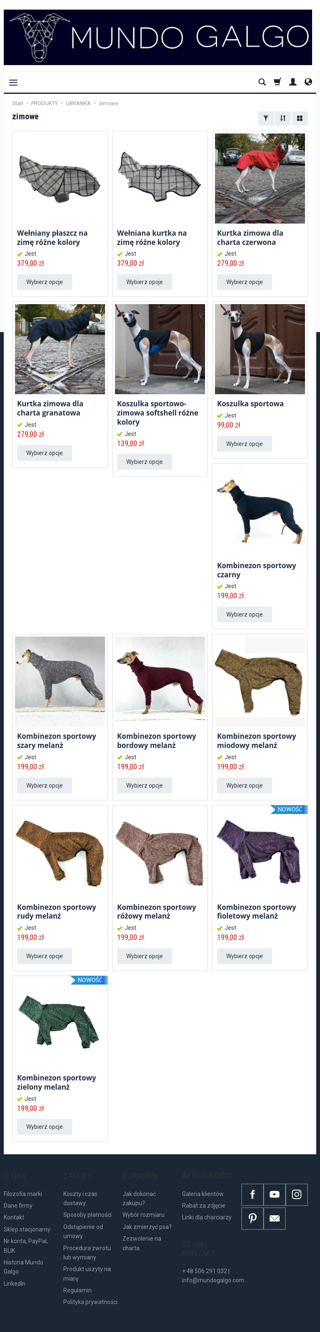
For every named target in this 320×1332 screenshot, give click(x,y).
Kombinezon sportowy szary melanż (56, 737)
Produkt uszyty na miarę (87, 1259)
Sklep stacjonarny (27, 1214)
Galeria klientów (203, 1178)
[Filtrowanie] (266, 118)
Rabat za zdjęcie (203, 1190)
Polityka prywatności (90, 1287)
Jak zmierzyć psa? (147, 1211)
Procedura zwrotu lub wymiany (87, 1237)
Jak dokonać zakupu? (139, 1183)
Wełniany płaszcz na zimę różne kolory (52, 237)
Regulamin (77, 1275)
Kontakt (14, 1202)
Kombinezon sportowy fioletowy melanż (256, 906)
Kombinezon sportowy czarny (256, 567)
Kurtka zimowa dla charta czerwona (250, 237)
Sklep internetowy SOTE (291, 1323)
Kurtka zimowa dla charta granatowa (50, 406)
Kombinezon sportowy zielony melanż (56, 1076)
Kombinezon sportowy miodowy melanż (256, 737)
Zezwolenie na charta (141, 1228)
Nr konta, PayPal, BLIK (26, 1231)
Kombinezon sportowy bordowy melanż (156, 737)
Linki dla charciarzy (207, 1202)
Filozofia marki (23, 1178)
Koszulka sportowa (250, 402)
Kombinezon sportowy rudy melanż (56, 906)
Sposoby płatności (87, 1199)
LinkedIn (14, 1268)
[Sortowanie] (283, 118)
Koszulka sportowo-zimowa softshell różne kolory (157, 410)
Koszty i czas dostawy (80, 1183)
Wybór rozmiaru (143, 1199)
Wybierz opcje (44, 280)
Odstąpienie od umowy (83, 1216)
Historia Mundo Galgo (23, 1252)
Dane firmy (18, 1190)
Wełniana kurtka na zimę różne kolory (152, 237)
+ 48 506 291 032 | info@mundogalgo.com (213, 1252)
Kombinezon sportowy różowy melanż (156, 906)
